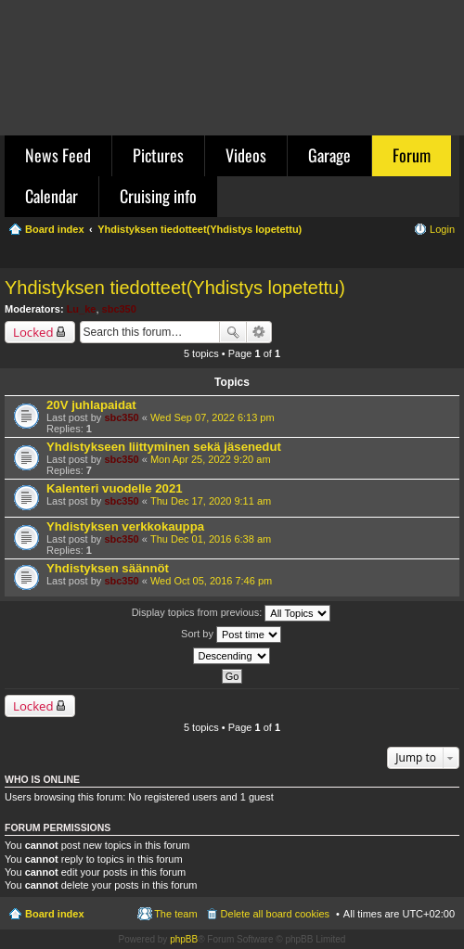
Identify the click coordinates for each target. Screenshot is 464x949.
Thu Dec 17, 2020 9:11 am (210, 501)
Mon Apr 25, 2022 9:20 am (210, 459)
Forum (412, 155)
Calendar (51, 196)
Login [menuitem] (442, 229)
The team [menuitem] (175, 913)
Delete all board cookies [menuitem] (275, 913)
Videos (246, 155)
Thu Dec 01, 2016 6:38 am (210, 539)
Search (233, 332)
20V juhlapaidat (91, 405)
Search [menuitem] (447, 256)
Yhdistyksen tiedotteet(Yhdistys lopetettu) (175, 287)
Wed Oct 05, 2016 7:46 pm (211, 580)
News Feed (58, 155)
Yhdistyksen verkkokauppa (125, 526)
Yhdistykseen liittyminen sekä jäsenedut (163, 447)
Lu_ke (82, 308)
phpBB (184, 939)
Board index (54, 913)
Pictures (158, 155)
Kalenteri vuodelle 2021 (114, 488)
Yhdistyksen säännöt (107, 568)
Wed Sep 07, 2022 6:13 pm (212, 417)
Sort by (231, 634)
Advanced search (259, 332)
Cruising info (158, 196)
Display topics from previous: (231, 613)
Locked (33, 332)
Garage (329, 155)
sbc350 (119, 308)
